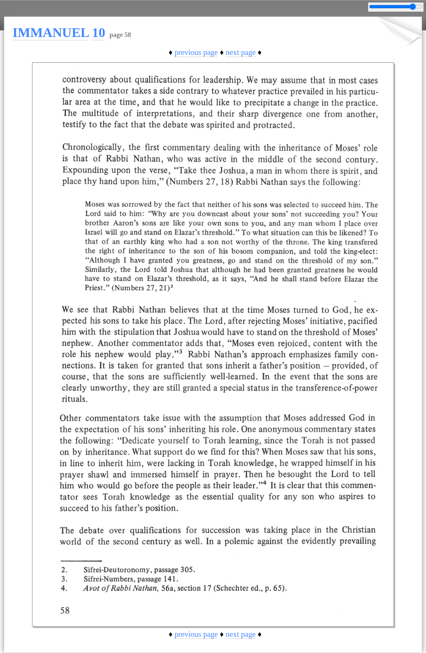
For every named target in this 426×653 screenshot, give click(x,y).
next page (240, 52)
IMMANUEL (50, 32)
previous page (196, 52)
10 (98, 32)
